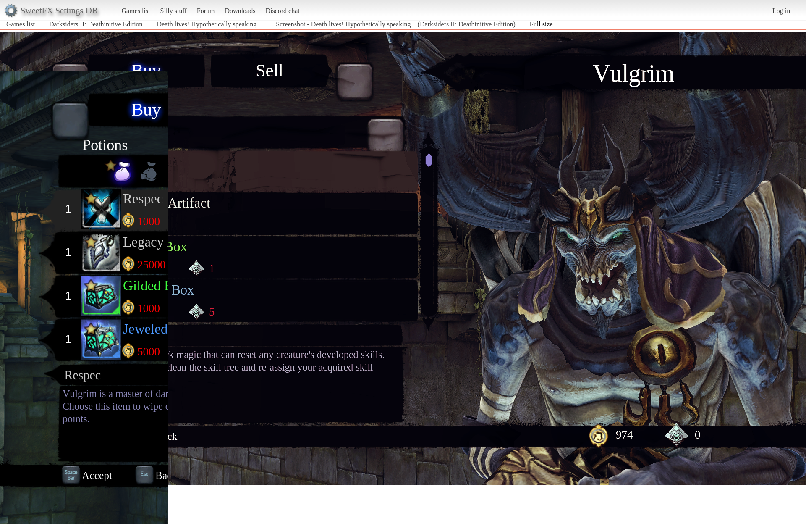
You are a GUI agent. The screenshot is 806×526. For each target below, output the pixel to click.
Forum (206, 10)
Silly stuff (173, 10)
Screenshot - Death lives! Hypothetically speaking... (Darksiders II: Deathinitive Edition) (396, 24)
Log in (781, 10)
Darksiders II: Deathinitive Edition (96, 24)
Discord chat (282, 10)
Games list (136, 10)
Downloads (240, 10)
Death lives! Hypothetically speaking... (209, 24)
